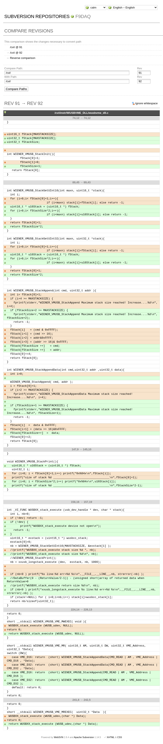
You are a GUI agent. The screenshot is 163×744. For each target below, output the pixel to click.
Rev (139, 68)
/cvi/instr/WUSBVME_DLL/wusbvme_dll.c (81, 112)
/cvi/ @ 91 (16, 47)
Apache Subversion (84, 737)
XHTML (110, 737)
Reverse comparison (22, 58)
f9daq (83, 16)
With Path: (10, 76)
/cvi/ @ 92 (16, 52)
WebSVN (58, 737)
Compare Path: (13, 68)
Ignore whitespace (146, 103)
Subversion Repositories (36, 16)
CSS (119, 737)
